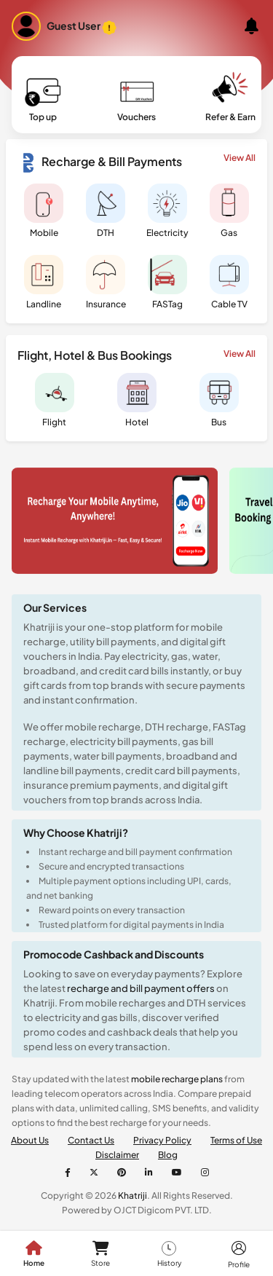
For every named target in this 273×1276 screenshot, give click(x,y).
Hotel (137, 400)
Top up (43, 98)
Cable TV (229, 282)
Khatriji (131, 1195)
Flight (54, 400)
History (169, 1254)
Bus (219, 400)
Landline (43, 282)
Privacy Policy (162, 1140)
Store (100, 1254)
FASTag (167, 282)
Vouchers (136, 98)
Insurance (106, 282)
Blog (168, 1154)
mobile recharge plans (177, 1079)
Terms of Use (236, 1140)
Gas (229, 211)
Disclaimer (117, 1154)
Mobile (43, 211)
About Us (30, 1140)
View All (239, 157)
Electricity (167, 211)
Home (33, 1254)
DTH (105, 211)
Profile (239, 1254)
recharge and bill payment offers (141, 988)
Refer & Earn (230, 98)
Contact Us (91, 1140)
